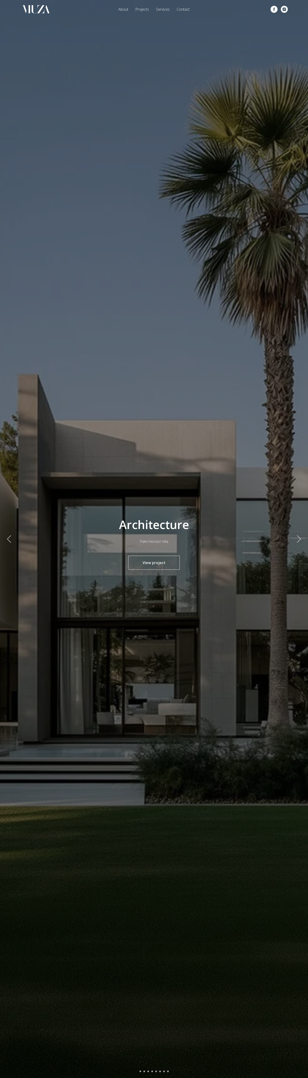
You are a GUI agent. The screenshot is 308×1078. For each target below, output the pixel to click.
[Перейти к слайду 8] (168, 1071)
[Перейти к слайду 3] (148, 1071)
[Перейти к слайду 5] (156, 1071)
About (123, 9)
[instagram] (284, 9)
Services (163, 9)
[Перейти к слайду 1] (140, 1071)
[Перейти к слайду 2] (144, 1071)
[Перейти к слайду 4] (152, 1071)
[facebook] (274, 9)
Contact (183, 9)
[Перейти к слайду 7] (164, 1071)
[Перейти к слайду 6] (160, 1071)
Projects (142, 9)
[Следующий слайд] (299, 539)
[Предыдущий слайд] (9, 539)
